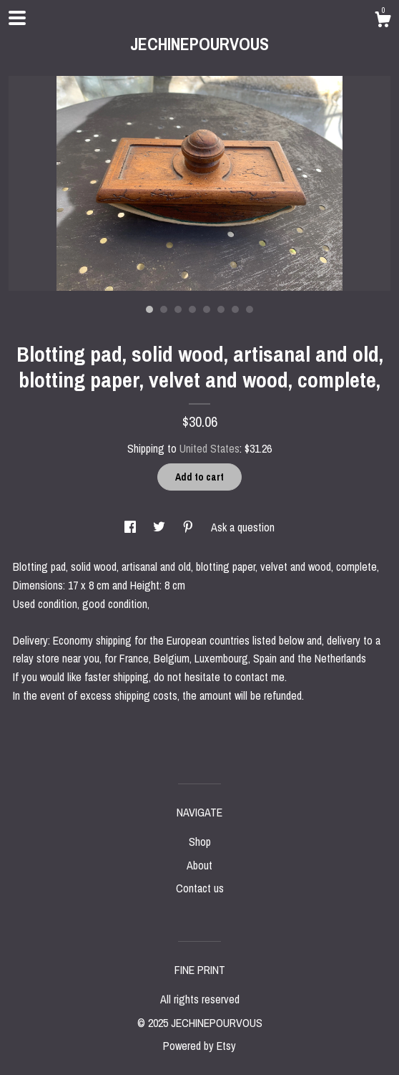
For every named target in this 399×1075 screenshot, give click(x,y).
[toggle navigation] (17, 18)
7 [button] (235, 309)
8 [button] (249, 309)
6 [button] (221, 309)
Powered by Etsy (199, 1046)
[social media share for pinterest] (189, 527)
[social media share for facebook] (131, 527)
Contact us (200, 888)
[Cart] (382, 21)
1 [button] (149, 309)
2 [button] (163, 309)
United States (209, 448)
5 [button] (206, 309)
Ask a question (243, 527)
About (199, 865)
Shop (200, 841)
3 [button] (178, 309)
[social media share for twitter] (160, 527)
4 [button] (192, 309)
